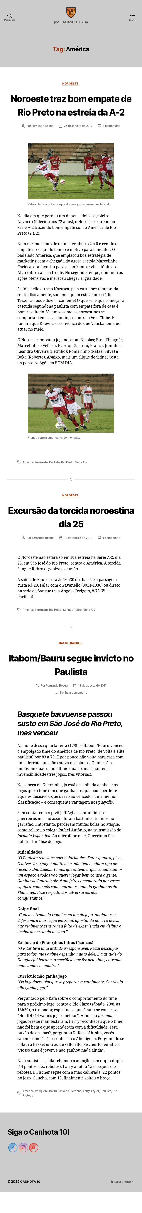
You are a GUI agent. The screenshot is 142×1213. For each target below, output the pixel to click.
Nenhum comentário (73, 713)
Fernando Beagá (42, 145)
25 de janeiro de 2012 (78, 145)
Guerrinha (76, 1112)
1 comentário (113, 145)
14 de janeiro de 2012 (78, 558)
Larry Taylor (92, 1112)
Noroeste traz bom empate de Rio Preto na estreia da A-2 (71, 117)
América (28, 482)
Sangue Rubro (73, 630)
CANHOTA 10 (30, 1202)
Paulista (55, 482)
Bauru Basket (71, 664)
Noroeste (71, 89)
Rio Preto (68, 482)
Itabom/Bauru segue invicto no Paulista (71, 685)
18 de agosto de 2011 (92, 706)
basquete (42, 1112)
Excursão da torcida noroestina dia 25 (71, 537)
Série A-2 (82, 482)
